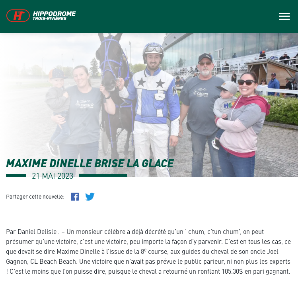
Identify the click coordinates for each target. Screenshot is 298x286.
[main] (149, 143)
